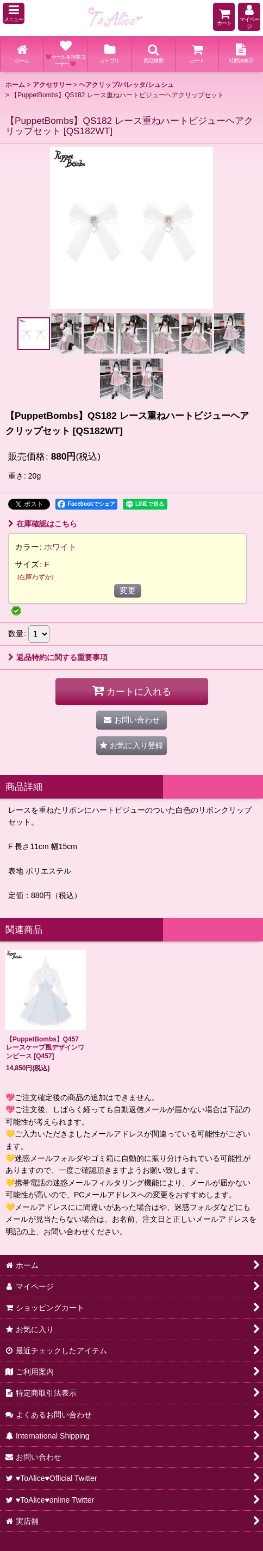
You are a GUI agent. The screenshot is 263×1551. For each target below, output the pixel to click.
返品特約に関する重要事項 (58, 657)
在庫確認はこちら (42, 523)
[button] (13, 13)
